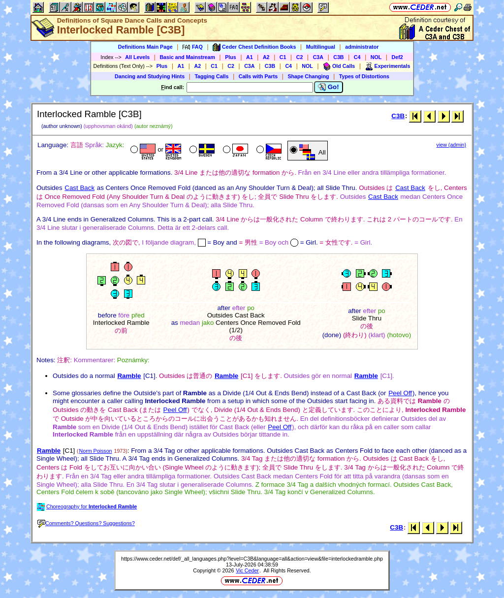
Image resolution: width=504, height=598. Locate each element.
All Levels (137, 57)
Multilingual (320, 47)
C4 (357, 57)
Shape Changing (308, 76)
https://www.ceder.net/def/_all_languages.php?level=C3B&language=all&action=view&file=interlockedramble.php (252, 559)
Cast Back (79, 187)
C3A (318, 57)
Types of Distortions (364, 76)
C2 (299, 57)
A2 (266, 57)
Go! (328, 87)
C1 (283, 57)
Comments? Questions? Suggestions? (86, 523)
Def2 (397, 57)
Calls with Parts (258, 76)
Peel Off (400, 393)
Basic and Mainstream (187, 57)
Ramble (129, 375)
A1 (249, 57)
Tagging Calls (211, 76)
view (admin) (451, 145)
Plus (230, 57)
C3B (338, 57)
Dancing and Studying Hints (150, 76)
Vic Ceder (247, 570)
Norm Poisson (95, 451)
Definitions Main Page (145, 47)
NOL (376, 57)
